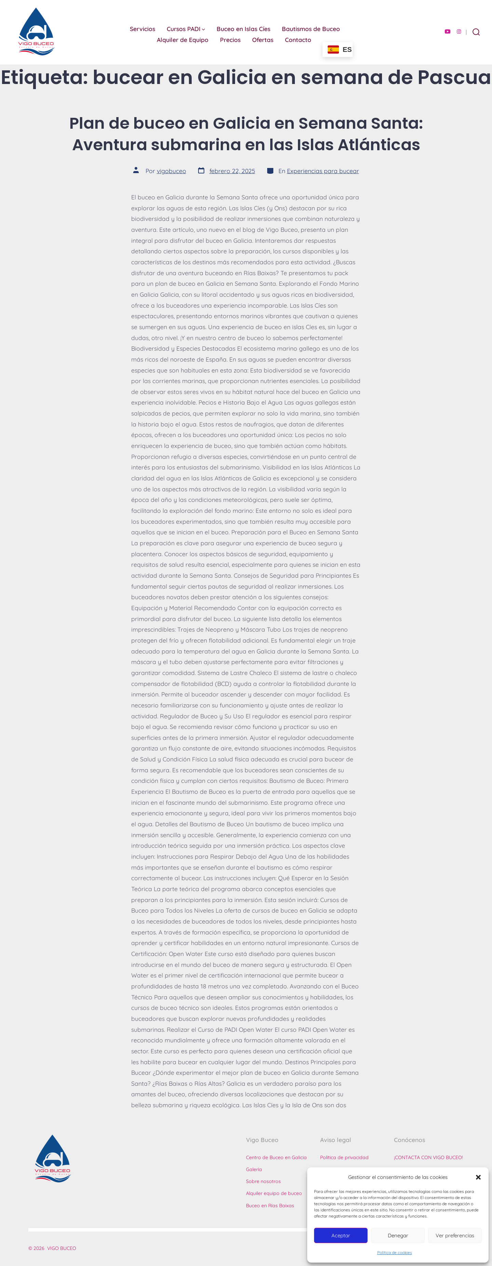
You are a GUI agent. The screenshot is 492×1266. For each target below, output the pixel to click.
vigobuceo (171, 170)
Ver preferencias (455, 1235)
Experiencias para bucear (323, 170)
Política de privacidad (344, 1157)
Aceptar (340, 1235)
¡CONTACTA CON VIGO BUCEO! (428, 1157)
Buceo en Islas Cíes (243, 28)
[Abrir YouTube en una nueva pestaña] (447, 31)
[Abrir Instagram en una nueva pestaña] (459, 31)
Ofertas (262, 39)
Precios (230, 39)
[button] (478, 1177)
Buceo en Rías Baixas (270, 1205)
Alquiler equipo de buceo (274, 1193)
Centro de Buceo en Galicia (276, 1157)
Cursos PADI (186, 28)
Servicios (142, 28)
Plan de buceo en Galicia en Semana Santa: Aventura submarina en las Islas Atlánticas (246, 134)
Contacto (298, 39)
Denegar (398, 1235)
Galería (254, 1169)
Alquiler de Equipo (182, 39)
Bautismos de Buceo (311, 28)
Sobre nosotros (263, 1181)
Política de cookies (394, 1252)
